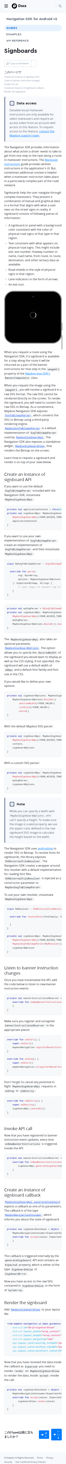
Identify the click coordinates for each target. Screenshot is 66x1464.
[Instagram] (33, 1458)
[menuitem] (60, 6)
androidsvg (45, 843)
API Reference (17, 40)
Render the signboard (14, 91)
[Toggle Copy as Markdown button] (33, 63)
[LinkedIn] (20, 1458)
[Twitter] (14, 1458)
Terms (40, 1447)
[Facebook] (26, 1458)
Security (8, 1451)
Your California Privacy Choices (30, 1451)
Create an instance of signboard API (21, 76)
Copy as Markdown (18, 63)
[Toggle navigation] (6, 6)
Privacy (49, 1447)
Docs (22, 5)
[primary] (44, 1424)
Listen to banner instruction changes (22, 80)
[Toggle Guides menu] (56, 28)
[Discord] (39, 1458)
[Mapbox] (14, 6)
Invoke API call (11, 84)
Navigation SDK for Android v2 (31, 19)
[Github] (7, 1458)
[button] (60, 6)
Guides (11, 28)
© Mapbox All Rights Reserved (19, 1447)
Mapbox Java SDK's (37, 373)
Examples (13, 34)
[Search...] (52, 6)
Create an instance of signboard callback (24, 87)
